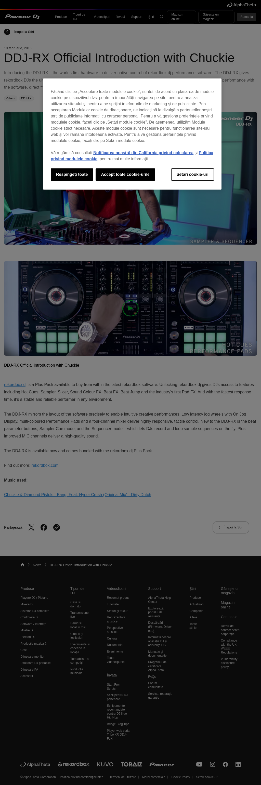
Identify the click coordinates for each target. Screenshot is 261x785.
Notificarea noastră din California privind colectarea (143, 153)
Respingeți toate (72, 174)
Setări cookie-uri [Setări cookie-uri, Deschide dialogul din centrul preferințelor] (192, 174)
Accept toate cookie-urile (125, 174)
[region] (132, 134)
